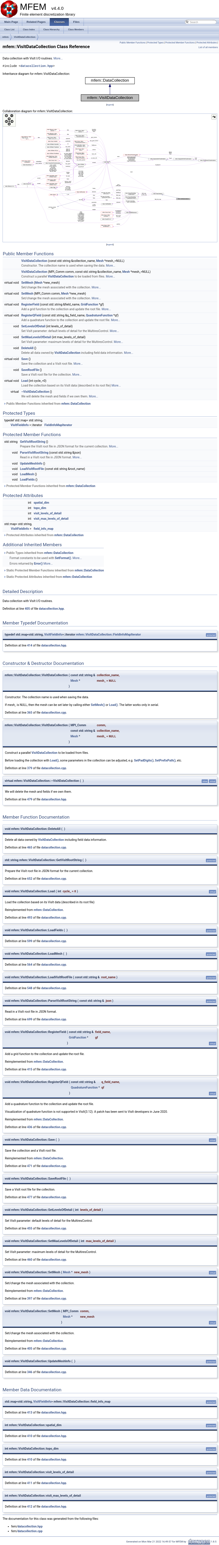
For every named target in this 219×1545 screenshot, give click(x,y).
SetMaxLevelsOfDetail (36, 337)
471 (29, 1166)
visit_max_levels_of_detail (51, 518)
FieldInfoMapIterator (58, 425)
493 (29, 917)
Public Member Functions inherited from (47, 403)
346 (29, 1372)
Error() (38, 563)
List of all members (208, 47)
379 (29, 768)
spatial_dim (41, 502)
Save (24, 359)
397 (29, 1298)
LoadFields (27, 479)
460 (29, 1259)
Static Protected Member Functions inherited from (54, 570)
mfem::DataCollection (76, 403)
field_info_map (43, 528)
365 (29, 712)
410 (29, 1436)
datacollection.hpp (37, 66)
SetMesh (27, 282)
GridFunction (89, 304)
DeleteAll (27, 348)
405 (27, 608)
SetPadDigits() (144, 760)
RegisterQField (31, 315)
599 (29, 941)
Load (24, 380)
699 (29, 1019)
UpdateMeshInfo (31, 463)
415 (29, 1069)
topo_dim (40, 508)
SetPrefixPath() (165, 760)
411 (29, 1483)
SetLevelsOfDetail (33, 326)
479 (29, 799)
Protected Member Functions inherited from (49, 486)
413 (29, 1412)
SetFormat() (63, 558)
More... (58, 58)
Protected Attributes (206, 42)
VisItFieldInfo (20, 425)
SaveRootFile (30, 370)
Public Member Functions (132, 42)
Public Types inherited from (38, 553)
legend (110, 104)
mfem (5, 37)
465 (29, 847)
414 (29, 645)
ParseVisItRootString (34, 452)
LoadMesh (27, 474)
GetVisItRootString (32, 441)
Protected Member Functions (180, 42)
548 (29, 988)
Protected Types (155, 42)
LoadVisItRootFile (32, 469)
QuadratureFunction (99, 315)
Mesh (100, 261)
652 (29, 878)
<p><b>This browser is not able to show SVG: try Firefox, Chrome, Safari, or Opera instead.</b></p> (110, 89)
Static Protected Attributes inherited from (48, 576)
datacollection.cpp (53, 712)
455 (29, 1228)
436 (29, 1127)
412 (29, 1506)
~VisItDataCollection (35, 391)
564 (29, 964)
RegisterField (30, 304)
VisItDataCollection (24, 37)
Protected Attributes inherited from (44, 535)
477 (29, 1197)
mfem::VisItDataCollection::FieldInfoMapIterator (108, 634)
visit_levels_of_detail (48, 513)
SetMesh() (98, 705)
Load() (113, 705)
